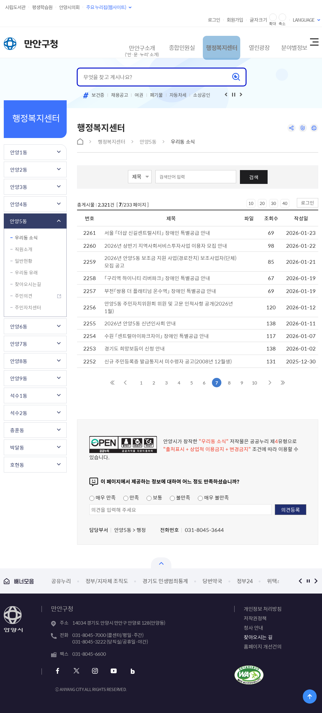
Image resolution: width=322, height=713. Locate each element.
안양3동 (18, 187)
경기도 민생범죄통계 (165, 581)
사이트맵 (313, 42)
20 (262, 203)
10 (250, 203)
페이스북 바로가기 (59, 671)
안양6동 (18, 326)
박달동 (17, 447)
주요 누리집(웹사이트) (106, 7)
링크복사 (301, 128)
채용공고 (119, 94)
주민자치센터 (28, 307)
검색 (253, 177)
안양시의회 (69, 7)
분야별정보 (286, 42)
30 (273, 203)
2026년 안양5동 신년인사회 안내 (140, 323)
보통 (154, 497)
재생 (233, 94)
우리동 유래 (26, 272)
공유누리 (61, 581)
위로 (313, 696)
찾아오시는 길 (258, 637)
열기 (161, 562)
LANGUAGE (303, 19)
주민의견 (23, 295)
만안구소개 (125, 45)
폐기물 (156, 94)
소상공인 (201, 94)
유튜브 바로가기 (110, 671)
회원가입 (235, 19)
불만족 (180, 497)
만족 (131, 497)
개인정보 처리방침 (262, 608)
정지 (308, 581)
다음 (316, 581)
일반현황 (23, 260)
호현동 (17, 464)
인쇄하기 (313, 128)
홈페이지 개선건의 (262, 646)
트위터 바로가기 (76, 671)
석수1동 (18, 395)
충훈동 (17, 430)
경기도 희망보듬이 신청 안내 (134, 348)
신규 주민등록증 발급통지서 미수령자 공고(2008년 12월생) (168, 361)
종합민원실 (165, 42)
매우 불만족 (213, 497)
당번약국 (212, 581)
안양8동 (18, 361)
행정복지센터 (208, 42)
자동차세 (178, 94)
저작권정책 (255, 618)
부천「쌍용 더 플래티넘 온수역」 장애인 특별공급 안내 (160, 291)
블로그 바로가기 (127, 671)
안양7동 (18, 343)
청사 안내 (253, 627)
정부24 (245, 581)
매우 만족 (102, 497)
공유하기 (289, 128)
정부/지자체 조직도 (107, 581)
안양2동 (18, 169)
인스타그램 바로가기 (93, 671)
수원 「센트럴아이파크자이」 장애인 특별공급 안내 (156, 336)
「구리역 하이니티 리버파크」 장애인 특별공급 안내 (157, 278)
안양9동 (18, 378)
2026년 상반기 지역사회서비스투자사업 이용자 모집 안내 (165, 245)
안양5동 (18, 221)
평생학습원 (42, 7)
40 (284, 203)
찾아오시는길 (28, 284)
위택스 (274, 581)
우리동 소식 (26, 237)
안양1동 (18, 152)
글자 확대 (273, 17)
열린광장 (248, 42)
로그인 (214, 19)
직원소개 (23, 249)
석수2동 (18, 413)
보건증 (98, 94)
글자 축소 (282, 17)
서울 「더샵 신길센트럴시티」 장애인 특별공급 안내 (157, 232)
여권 (139, 94)
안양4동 (18, 204)
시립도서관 (15, 7)
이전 (300, 581)
